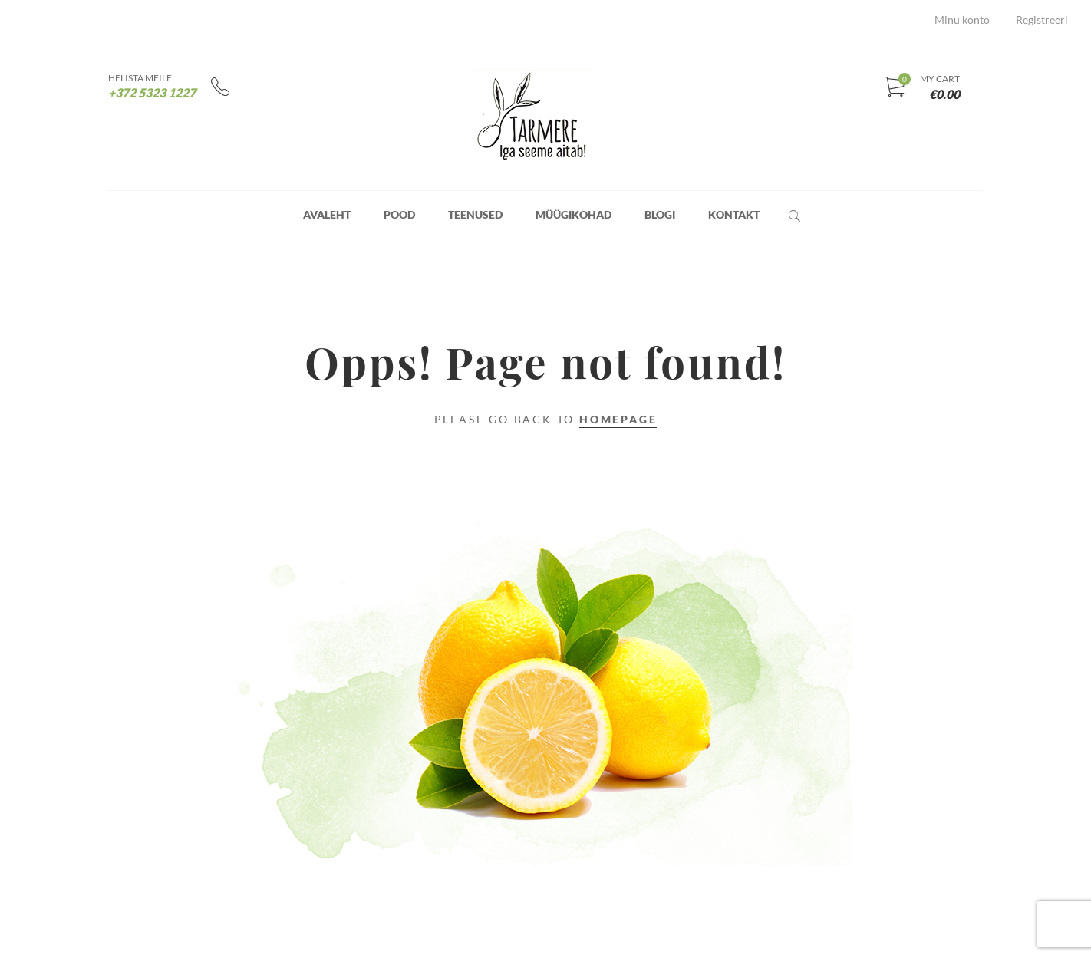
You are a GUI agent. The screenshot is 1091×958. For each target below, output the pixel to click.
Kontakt (734, 214)
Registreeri (1042, 19)
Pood (399, 214)
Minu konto (962, 19)
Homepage (618, 419)
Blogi (659, 214)
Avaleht (327, 214)
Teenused (475, 214)
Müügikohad (573, 214)
